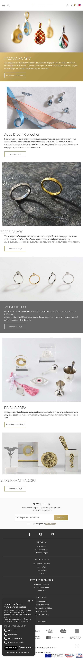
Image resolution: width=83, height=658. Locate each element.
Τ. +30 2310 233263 (41, 605)
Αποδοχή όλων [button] (11, 648)
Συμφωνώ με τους (43, 524)
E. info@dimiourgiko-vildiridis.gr (41, 608)
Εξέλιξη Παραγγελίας (41, 587)
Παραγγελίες (41, 573)
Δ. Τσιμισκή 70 (41, 611)
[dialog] (18, 627)
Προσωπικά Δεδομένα (41, 564)
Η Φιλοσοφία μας (41, 550)
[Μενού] (3, 5)
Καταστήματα (41, 602)
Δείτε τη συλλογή (15, 249)
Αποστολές (42, 567)
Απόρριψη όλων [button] (26, 648)
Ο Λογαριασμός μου (41, 584)
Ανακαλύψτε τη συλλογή (15, 75)
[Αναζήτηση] (8, 5)
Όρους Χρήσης (50, 524)
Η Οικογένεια (41, 546)
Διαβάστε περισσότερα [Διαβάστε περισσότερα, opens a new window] (21, 621)
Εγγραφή (60, 517)
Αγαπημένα (41, 591)
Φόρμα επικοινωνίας (41, 614)
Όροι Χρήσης (41, 622)
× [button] (32, 601)
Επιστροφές (41, 570)
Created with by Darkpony (41, 652)
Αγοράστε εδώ (15, 154)
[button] (18, 652)
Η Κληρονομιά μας (41, 553)
